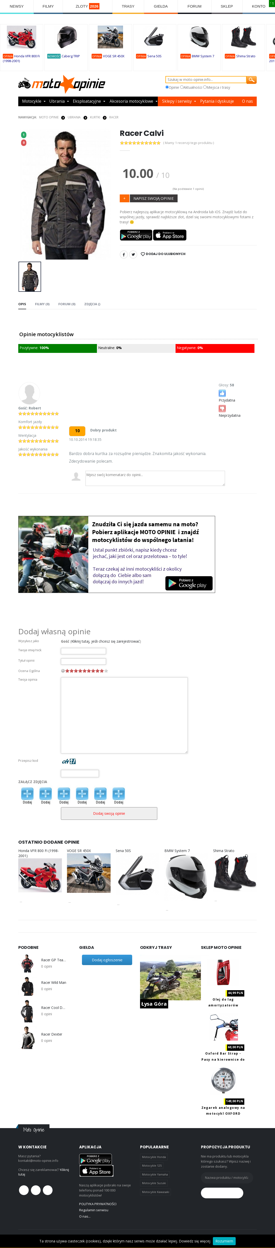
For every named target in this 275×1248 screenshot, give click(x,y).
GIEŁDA (161, 6)
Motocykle (32, 101)
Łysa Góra (154, 1003)
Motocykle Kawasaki (155, 1192)
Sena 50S (154, 56)
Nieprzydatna (229, 411)
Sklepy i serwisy (177, 101)
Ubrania (57, 101)
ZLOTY (87, 6)
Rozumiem (224, 1241)
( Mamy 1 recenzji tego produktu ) (188, 142)
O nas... (85, 1216)
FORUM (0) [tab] (66, 304)
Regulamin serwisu (93, 1210)
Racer (113, 117)
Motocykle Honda (154, 1157)
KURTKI (95, 117)
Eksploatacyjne (87, 101)
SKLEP (227, 6)
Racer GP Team (53, 960)
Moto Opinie (49, 117)
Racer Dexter (51, 1034)
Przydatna (227, 396)
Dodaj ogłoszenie (107, 959)
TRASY (128, 6)
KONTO (258, 6)
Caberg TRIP (71, 56)
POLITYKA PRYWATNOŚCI (97, 1204)
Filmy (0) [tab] (42, 304)
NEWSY (17, 6)
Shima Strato (245, 56)
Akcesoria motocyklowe (132, 101)
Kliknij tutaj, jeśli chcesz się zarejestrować (105, 641)
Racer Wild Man (53, 982)
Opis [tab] (22, 304)
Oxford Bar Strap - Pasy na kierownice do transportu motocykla (223, 1059)
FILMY (48, 6)
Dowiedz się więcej (194, 1241)
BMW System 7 (203, 56)
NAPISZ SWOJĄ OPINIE (153, 198)
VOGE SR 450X (113, 56)
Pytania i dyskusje (217, 101)
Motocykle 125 (152, 1165)
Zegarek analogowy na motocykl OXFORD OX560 (223, 1114)
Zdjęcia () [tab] (92, 304)
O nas (247, 101)
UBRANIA (74, 117)
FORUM (194, 6)
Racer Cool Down (53, 1007)
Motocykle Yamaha (155, 1174)
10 (106, 671)
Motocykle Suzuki (154, 1183)
